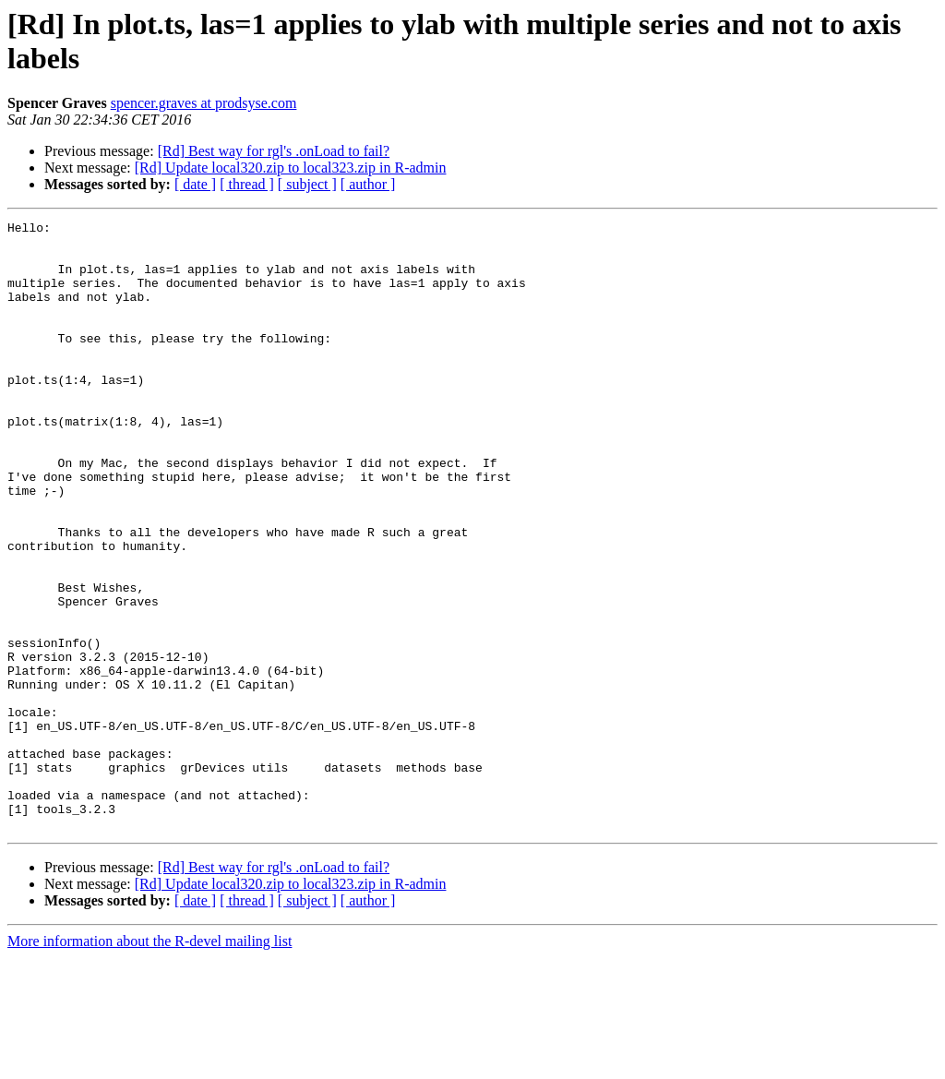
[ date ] (195, 184)
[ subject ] (307, 184)
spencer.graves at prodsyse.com (204, 103)
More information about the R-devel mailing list (149, 1063)
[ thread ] (247, 184)
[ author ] (368, 184)
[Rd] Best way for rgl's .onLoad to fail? (273, 151)
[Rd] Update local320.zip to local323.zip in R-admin (291, 167)
